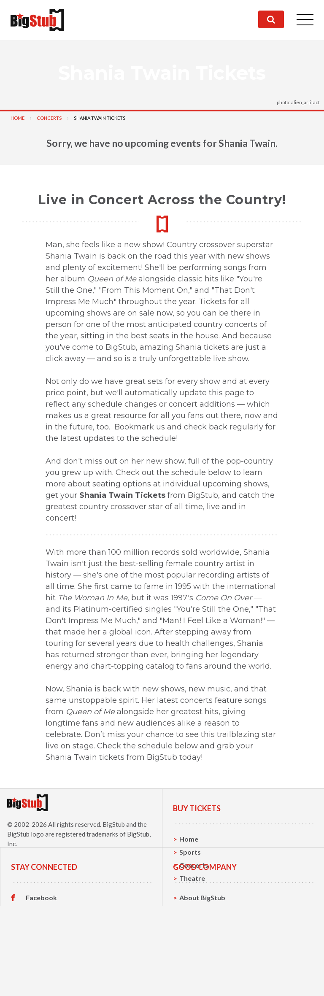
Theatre (192, 878)
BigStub (114, 824)
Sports (190, 852)
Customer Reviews (55, 982)
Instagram (42, 969)
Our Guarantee (203, 982)
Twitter (38, 956)
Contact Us (197, 956)
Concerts (49, 118)
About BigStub (202, 943)
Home (17, 118)
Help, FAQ (195, 969)
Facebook (41, 942)
